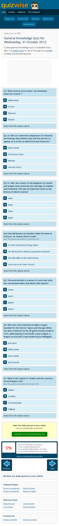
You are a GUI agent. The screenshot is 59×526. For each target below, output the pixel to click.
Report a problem (10, 519)
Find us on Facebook (11, 488)
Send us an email (30, 519)
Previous (6, 468)
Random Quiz (48, 19)
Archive (11, 12)
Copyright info (28, 503)
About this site (9, 503)
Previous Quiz (23, 19)
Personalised (34, 12)
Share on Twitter (29, 491)
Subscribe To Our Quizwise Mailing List (29, 434)
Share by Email (29, 488)
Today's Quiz (9, 19)
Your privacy (8, 507)
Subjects (21, 12)
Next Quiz (35, 19)
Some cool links (29, 507)
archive (48, 50)
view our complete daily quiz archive (30, 456)
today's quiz (18, 50)
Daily (3, 12)
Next (52, 468)
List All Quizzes (29, 24)
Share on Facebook (11, 491)
